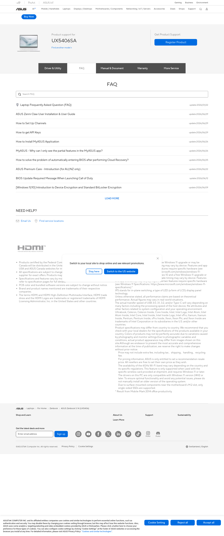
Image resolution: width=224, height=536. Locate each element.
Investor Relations (121, 436)
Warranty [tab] (143, 71)
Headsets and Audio (89, 458)
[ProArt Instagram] (148, 516)
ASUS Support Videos (155, 462)
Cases (51, 450)
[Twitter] (108, 516)
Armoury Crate (120, 497)
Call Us (148, 445)
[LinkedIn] (118, 516)
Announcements (120, 431)
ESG (180, 422)
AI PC (115, 464)
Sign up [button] (61, 516)
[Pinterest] (128, 516)
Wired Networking (88, 439)
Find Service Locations (155, 431)
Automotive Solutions (123, 483)
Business (189, 2)
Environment (202, 2)
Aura (115, 502)
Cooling (51, 455)
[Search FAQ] (112, 97)
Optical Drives (54, 469)
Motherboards (55, 441)
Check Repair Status (154, 427)
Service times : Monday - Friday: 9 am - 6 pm (160, 451)
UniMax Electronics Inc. (124, 455)
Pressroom (118, 441)
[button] (178, 2)
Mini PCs (52, 431)
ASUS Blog (118, 492)
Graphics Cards (55, 446)
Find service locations (51, 223)
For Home (20, 436)
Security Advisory (153, 457)
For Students (22, 450)
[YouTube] (88, 516)
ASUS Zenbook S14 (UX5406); (47, 16)
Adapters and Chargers (91, 476)
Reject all (182, 522)
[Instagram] (78, 516)
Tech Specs (65, 22)
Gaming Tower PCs (56, 422)
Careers (116, 427)
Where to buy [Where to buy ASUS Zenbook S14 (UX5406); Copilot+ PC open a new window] (197, 20)
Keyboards (85, 448)
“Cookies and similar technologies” (97, 531)
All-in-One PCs (22, 474)
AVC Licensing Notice (123, 488)
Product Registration (155, 436)
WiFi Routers (86, 427)
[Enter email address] (34, 516)
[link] (21, 9)
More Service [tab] (172, 71)
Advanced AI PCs (121, 469)
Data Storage (54, 474)
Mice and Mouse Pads (90, 453)
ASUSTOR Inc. (119, 445)
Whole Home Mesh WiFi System (91, 433)
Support (89, 22)
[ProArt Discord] (158, 516)
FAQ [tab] (81, 71)
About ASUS (119, 422)
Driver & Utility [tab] (52, 71)
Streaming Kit (86, 462)
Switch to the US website (121, 271)
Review (78, 22)
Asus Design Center (122, 474)
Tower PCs (21, 479)
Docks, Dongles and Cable (92, 481)
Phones (19, 427)
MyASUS (149, 467)
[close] (157, 258)
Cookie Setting (156, 522)
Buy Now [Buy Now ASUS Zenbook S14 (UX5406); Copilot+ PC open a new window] (178, 20)
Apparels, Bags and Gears (92, 467)
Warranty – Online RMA (156, 422)
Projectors (21, 469)
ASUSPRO (118, 478)
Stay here (94, 271)
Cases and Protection (90, 472)
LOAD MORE (112, 201)
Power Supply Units (57, 460)
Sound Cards (54, 464)
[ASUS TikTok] (138, 516)
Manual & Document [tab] (112, 71)
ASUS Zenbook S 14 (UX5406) (75, 411)
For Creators (22, 446)
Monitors (20, 465)
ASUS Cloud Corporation (124, 450)
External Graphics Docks (59, 478)
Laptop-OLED (50, 22)
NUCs (51, 427)
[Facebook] (98, 516)
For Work (20, 441)
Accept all (208, 522)
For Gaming (21, 455)
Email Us (26, 223)
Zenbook (54, 411)
